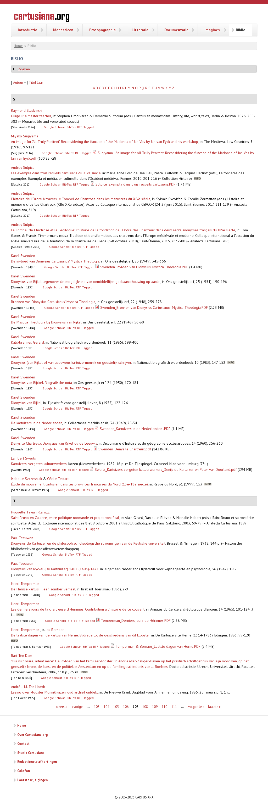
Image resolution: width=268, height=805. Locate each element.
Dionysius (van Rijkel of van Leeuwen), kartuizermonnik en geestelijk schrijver (71, 362)
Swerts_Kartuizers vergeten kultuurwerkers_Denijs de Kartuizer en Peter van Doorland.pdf (166, 469)
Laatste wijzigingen (32, 780)
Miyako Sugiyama (24, 136)
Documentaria (176, 29)
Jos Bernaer (55, 629)
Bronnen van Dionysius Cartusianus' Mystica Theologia (53, 301)
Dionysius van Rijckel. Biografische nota (41, 382)
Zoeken (24, 69)
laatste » (214, 707)
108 (145, 707)
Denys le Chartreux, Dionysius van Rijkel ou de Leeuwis (54, 443)
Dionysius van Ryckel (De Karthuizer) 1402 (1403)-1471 (55, 569)
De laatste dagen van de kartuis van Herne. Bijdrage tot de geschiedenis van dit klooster (80, 635)
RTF (79, 127)
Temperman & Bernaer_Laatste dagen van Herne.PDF (158, 646)
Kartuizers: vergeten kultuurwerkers (39, 463)
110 (164, 707)
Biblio (240, 29)
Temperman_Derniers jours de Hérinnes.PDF (136, 620)
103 (96, 707)
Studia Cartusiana (30, 753)
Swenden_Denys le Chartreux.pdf (124, 449)
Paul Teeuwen (22, 537)
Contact (23, 743)
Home (18, 46)
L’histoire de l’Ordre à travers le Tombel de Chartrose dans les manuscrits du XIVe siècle (80, 199)
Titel (32, 82)
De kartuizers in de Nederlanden (36, 423)
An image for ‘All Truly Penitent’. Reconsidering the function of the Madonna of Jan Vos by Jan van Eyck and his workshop (104, 141)
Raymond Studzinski (26, 110)
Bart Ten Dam (21, 655)
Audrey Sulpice (23, 167)
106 (126, 707)
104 (106, 707)
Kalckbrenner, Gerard (27, 342)
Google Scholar (54, 127)
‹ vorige (77, 707)
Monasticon (63, 29)
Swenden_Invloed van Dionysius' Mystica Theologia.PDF (144, 267)
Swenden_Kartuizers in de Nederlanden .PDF (135, 428)
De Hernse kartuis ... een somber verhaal (43, 589)
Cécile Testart (58, 478)
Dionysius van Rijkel (26, 402)
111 (174, 707)
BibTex (71, 127)
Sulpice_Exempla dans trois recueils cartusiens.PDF (135, 184)
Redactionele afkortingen (37, 761)
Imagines (212, 29)
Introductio (27, 29)
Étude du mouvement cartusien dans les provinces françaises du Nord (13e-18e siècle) (79, 484)
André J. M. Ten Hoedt (28, 686)
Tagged (88, 127)
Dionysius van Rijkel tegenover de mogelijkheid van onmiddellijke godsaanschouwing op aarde (85, 281)
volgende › (196, 707)
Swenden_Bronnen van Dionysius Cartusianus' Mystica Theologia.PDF (154, 307)
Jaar (40, 82)
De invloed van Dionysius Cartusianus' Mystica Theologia (55, 261)
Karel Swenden (23, 255)
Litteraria (140, 29)
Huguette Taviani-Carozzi (31, 512)
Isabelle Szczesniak (26, 478)
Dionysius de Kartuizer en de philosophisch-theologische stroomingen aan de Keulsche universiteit (88, 543)
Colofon (23, 771)
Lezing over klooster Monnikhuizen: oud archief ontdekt (54, 692)
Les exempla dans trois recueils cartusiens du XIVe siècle (56, 173)
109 (155, 707)
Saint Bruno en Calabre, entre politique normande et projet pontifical (65, 517)
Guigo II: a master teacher (31, 116)
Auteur (18, 82)
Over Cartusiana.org (32, 735)
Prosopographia (102, 29)
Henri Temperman (25, 583)
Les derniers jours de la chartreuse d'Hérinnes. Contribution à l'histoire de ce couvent (77, 609)
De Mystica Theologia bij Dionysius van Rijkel (46, 322)
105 (116, 707)
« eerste (62, 707)
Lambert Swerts (23, 458)
